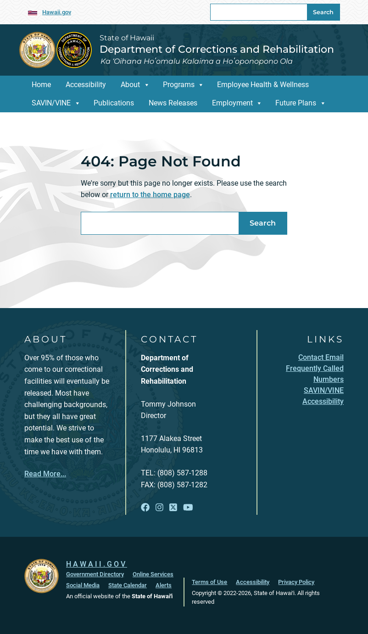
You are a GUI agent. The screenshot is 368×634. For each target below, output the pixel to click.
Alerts (164, 585)
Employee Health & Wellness (263, 84)
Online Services (153, 574)
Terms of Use (209, 582)
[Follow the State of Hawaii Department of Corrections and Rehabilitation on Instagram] (159, 507)
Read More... (45, 473)
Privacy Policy (296, 582)
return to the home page (150, 194)
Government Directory (95, 574)
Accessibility (86, 84)
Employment (232, 103)
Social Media (83, 585)
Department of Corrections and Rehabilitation (217, 49)
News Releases (173, 103)
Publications (114, 103)
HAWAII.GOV (96, 564)
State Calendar (127, 585)
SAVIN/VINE (51, 103)
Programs (179, 84)
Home (41, 84)
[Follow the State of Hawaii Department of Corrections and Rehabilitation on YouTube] (188, 507)
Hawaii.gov (56, 12)
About (130, 84)
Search (323, 12)
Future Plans (295, 103)
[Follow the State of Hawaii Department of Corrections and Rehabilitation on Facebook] (145, 507)
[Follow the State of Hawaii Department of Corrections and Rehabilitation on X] (173, 507)
